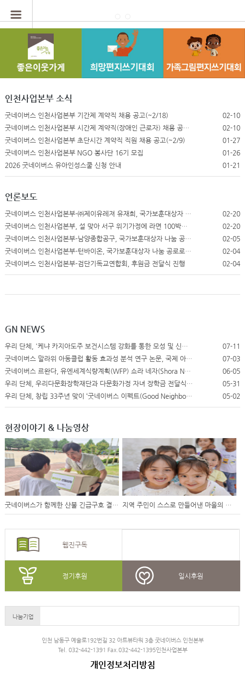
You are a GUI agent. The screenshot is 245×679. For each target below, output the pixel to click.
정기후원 (74, 576)
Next (226, 616)
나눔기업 (23, 616)
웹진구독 (74, 544)
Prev (52, 616)
